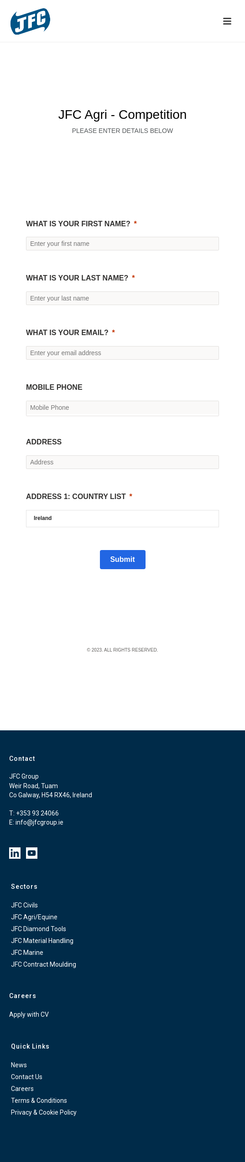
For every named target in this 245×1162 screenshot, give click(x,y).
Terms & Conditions (39, 1100)
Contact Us (26, 1076)
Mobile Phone (54, 387)
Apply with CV (29, 1014)
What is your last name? (77, 278)
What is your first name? (78, 224)
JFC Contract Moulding (43, 964)
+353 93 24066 (37, 813)
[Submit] (123, 559)
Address (44, 442)
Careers (22, 1088)
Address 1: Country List (76, 496)
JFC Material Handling (42, 940)
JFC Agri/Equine (34, 917)
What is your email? (67, 332)
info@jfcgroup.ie (39, 822)
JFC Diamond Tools (38, 929)
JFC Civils (24, 905)
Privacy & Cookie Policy (44, 1112)
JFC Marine (27, 952)
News (19, 1065)
